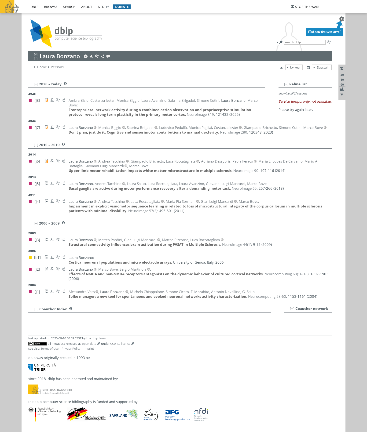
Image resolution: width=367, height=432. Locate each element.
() (142, 210)
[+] (292, 308)
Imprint (89, 348)
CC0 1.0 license (120, 343)
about (86, 6)
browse (51, 6)
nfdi (101, 6)
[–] (286, 84)
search (69, 6)
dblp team (99, 338)
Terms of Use (50, 348)
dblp (34, 6)
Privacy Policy (71, 348)
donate (122, 6)
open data (89, 343)
